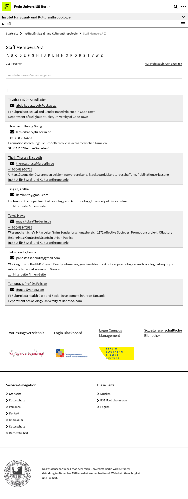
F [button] (29, 55)
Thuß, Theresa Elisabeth (25, 157)
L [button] (53, 55)
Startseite (12, 33)
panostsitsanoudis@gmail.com (38, 258)
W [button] (97, 55)
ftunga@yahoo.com (30, 289)
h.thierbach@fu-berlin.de (33, 132)
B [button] (12, 55)
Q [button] (75, 55)
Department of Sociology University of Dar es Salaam (45, 301)
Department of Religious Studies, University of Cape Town (48, 116)
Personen (15, 407)
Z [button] (102, 55)
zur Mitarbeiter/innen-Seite (27, 206)
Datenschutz (17, 400)
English (105, 407)
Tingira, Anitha (18, 189)
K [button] (49, 55)
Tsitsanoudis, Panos (22, 252)
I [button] (41, 55)
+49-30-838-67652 (20, 138)
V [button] (92, 55)
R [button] (80, 55)
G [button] (33, 55)
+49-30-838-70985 (20, 227)
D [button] (20, 55)
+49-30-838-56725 (20, 169)
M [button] (57, 55)
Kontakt (14, 413)
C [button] (16, 55)
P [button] (71, 55)
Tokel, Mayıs (16, 215)
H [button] (37, 55)
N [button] (62, 55)
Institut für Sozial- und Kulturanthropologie (50, 33)
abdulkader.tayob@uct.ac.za (36, 105)
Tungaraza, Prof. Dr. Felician (27, 283)
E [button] (25, 55)
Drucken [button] (105, 394)
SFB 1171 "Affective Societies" (28, 148)
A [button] (8, 55)
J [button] (45, 55)
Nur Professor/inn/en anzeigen (163, 63)
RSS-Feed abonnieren (113, 400)
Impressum (16, 420)
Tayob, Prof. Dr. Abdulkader (27, 99)
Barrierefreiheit (18, 433)
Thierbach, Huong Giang (25, 126)
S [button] (84, 55)
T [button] (88, 55)
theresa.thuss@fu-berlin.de (35, 163)
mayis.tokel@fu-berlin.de (33, 221)
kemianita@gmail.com (32, 195)
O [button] (67, 55)
